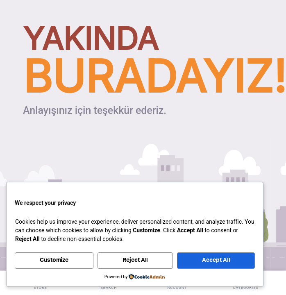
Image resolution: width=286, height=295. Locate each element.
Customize (54, 260)
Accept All (216, 260)
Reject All (135, 260)
